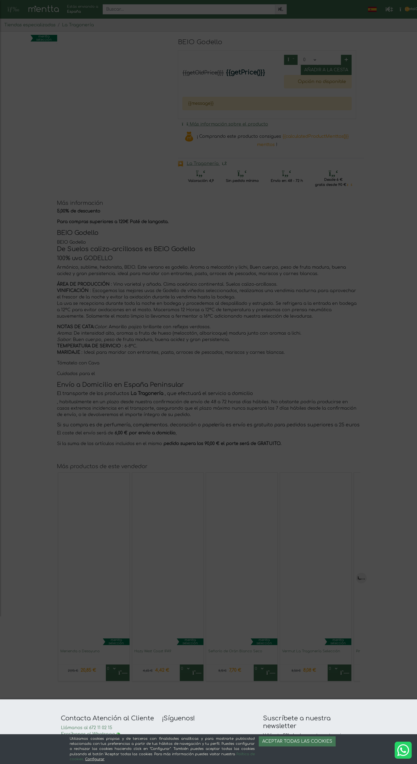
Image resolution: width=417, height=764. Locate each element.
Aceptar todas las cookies (297, 741)
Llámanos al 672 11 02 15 (86, 727)
